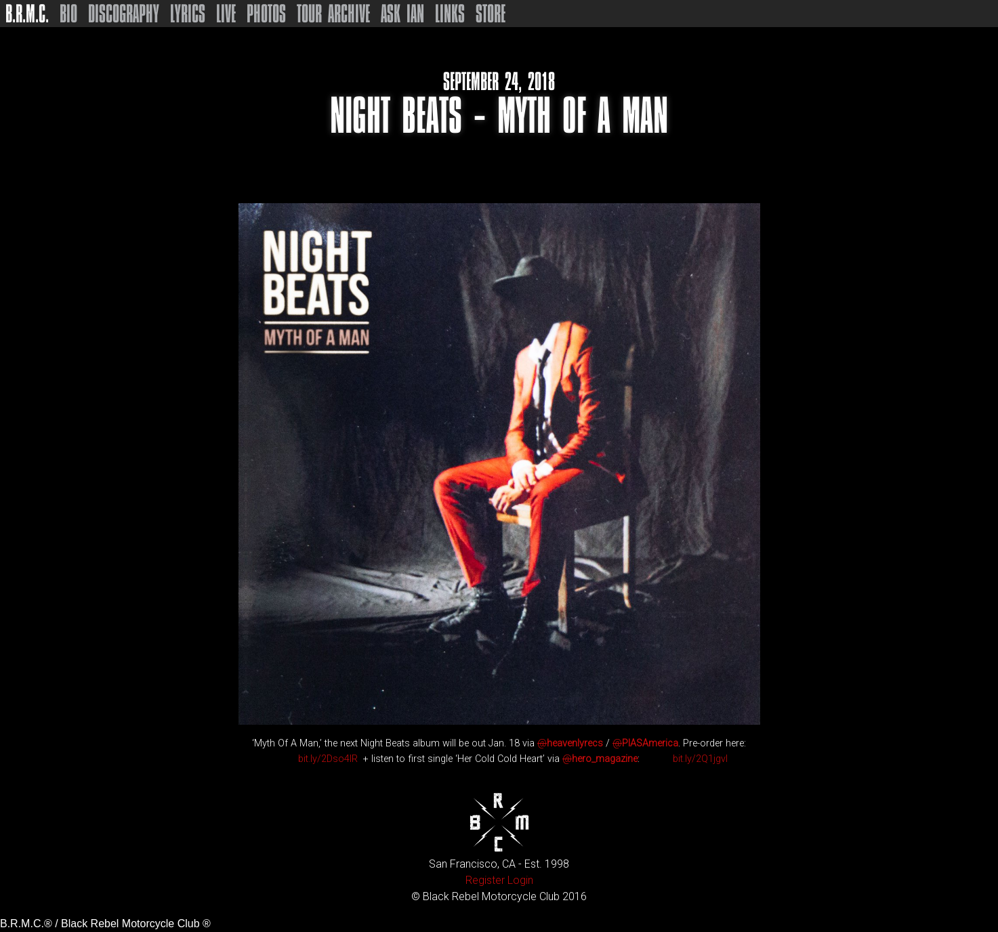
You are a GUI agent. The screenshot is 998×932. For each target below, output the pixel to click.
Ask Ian (402, 13)
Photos (266, 13)
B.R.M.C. (27, 13)
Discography (123, 13)
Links (450, 13)
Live (226, 13)
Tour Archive (333, 13)
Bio (68, 13)
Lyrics (187, 13)
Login (520, 880)
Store (490, 13)
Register (485, 880)
